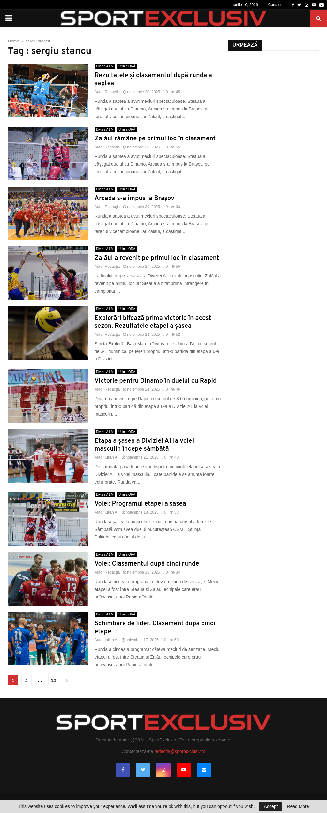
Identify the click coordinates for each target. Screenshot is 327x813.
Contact (274, 5)
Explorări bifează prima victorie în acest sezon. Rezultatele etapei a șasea (153, 322)
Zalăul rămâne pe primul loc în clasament (155, 139)
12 (53, 680)
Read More (298, 806)
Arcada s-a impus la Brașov (134, 198)
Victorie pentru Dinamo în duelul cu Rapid (156, 381)
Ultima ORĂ (126, 66)
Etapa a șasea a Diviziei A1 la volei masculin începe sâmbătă (144, 445)
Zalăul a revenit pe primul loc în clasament (157, 258)
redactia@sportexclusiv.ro (179, 751)
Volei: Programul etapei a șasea (140, 504)
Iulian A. (111, 457)
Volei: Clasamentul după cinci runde (147, 564)
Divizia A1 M (105, 66)
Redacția (112, 92)
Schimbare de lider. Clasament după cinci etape (155, 628)
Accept (271, 806)
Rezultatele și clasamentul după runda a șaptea (153, 80)
